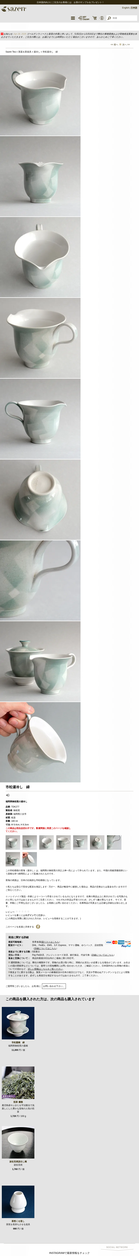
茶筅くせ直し (18, 1221)
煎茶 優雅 (18, 1102)
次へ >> (126, 44)
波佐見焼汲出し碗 (18, 1161)
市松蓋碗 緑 (18, 1042)
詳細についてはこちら (45, 948)
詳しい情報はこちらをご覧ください (45, 969)
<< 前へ (114, 44)
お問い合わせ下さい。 (54, 986)
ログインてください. (35, 915)
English (125, 7)
